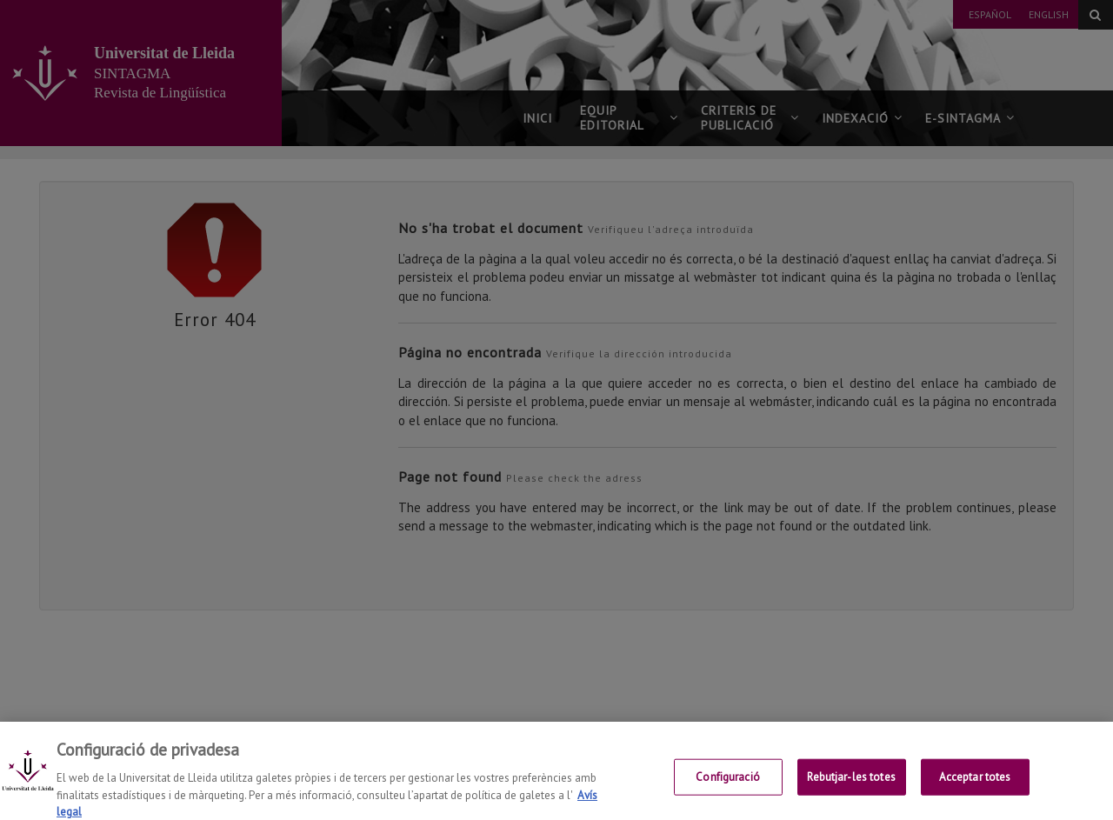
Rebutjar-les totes (851, 784)
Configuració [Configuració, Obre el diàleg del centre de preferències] (728, 784)
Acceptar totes (975, 784)
